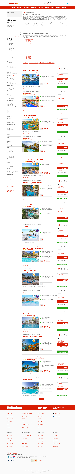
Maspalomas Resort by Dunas (57, 437)
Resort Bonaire (55, 438)
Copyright (39, 418)
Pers (38, 422)
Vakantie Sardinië (40, 435)
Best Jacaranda (55, 433)
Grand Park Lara (55, 440)
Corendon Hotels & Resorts (26, 422)
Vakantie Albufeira (40, 438)
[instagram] (44, 408)
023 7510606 (40, 460)
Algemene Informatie (10, 416)
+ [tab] (59, 72)
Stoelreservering (24, 416)
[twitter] (41, 408)
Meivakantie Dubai (28, 42)
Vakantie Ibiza (24, 438)
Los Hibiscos (55, 435)
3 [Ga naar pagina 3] (41, 399)
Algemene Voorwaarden (10, 418)
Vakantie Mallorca (25, 444)
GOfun (23, 421)
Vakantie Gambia (9, 441)
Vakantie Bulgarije (9, 435)
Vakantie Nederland (10, 438)
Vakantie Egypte (9, 440)
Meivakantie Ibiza (27, 47)
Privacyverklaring (40, 416)
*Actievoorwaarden (25, 427)
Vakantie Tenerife (25, 446)
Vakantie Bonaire (9, 433)
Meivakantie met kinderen (29, 53)
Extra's (8, 424)
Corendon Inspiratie (25, 424)
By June (23, 418)
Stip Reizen (24, 419)
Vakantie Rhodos (40, 444)
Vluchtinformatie (9, 421)
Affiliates (23, 426)
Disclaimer (39, 419)
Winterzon (47, 7)
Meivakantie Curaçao (28, 41)
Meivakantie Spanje (28, 56)
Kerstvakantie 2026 (10, 186)
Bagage (8, 422)
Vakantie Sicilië (40, 433)
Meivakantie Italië (27, 48)
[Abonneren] (21, 408)
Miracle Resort (55, 446)
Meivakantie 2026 (10, 189)
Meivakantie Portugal (28, 54)
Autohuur (8, 426)
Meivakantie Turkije (28, 58)
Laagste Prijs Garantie (41, 413)
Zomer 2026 (19, 7)
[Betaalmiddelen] (10, 460)
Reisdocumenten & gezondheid (27, 413)
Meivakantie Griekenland (29, 46)
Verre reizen (33, 7)
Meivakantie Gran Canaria (29, 45)
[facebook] (39, 408)
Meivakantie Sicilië (28, 55)
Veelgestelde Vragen (10, 419)
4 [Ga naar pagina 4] (43, 399)
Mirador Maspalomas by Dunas (58, 444)
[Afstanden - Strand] (14, 136)
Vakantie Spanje (9, 446)
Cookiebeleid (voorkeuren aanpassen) (43, 415)
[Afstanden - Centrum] (14, 139)
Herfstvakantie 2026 (10, 191)
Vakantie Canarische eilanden (26, 435)
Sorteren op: (56, 65)
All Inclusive (40, 7)
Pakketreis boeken (40, 424)
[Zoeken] (45, 3)
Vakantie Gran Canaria (25, 437)
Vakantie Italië (40, 446)
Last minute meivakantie (29, 39)
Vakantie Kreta (24, 443)
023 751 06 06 (57, 409)
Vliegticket (64, 7)
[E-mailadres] (13, 408)
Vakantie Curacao (9, 437)
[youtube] (46, 408)
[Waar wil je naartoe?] (37, 3)
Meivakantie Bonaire (28, 40)
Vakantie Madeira (40, 441)
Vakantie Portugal (9, 444)
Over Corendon (9, 413)
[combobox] (37, 3)
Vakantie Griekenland (10, 443)
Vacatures (39, 421)
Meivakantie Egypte (28, 43)
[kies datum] (15, 33)
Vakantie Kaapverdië (25, 433)
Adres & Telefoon (9, 415)
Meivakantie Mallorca (28, 52)
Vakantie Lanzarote (41, 437)
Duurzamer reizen (25, 415)
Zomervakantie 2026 (10, 190)
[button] (14, 18)
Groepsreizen (9, 427)
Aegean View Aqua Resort (57, 441)
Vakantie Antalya (40, 440)
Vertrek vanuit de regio (41, 426)
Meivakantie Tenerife (28, 57)
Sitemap (39, 427)
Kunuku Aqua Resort (56, 443)
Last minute (12, 7)
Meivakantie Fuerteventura (29, 44)
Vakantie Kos (24, 441)
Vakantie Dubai (24, 440)
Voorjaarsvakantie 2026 (11, 187)
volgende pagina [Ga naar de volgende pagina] (49, 399)
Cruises (52, 7)
